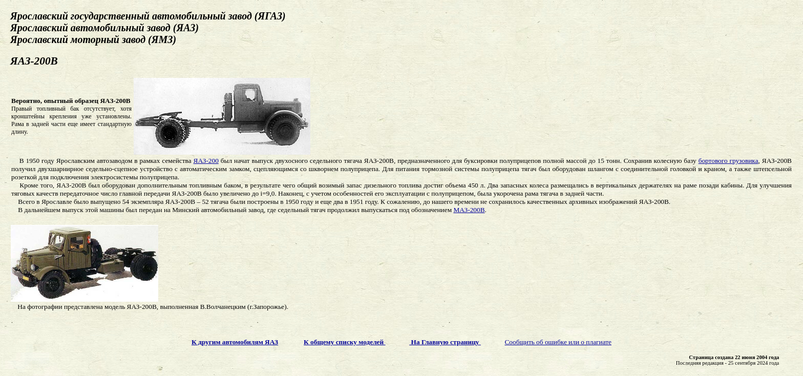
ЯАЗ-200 (206, 160)
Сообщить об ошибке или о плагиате (557, 342)
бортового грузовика (728, 160)
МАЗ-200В (468, 210)
